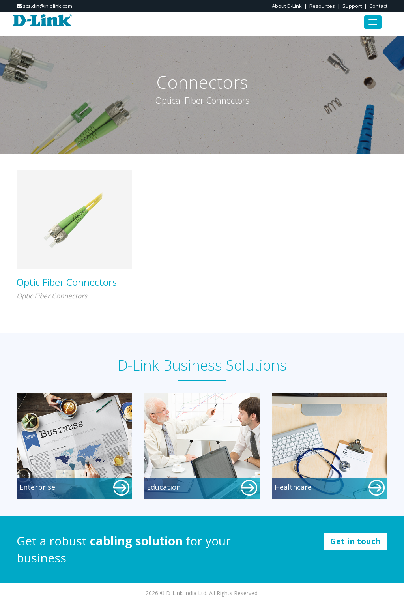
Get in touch (355, 541)
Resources (322, 5)
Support (352, 5)
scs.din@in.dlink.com (44, 5)
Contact (378, 5)
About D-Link (287, 5)
